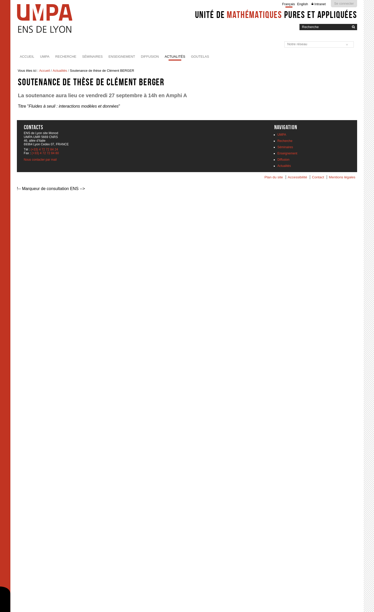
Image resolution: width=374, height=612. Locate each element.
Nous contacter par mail (40, 159)
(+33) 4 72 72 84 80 (45, 153)
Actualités (175, 56)
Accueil (27, 56)
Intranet (320, 4)
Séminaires (92, 56)
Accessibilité (297, 177)
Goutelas (200, 56)
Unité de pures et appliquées (276, 14)
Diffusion (150, 56)
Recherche (65, 56)
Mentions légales (342, 177)
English (302, 4)
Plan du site (273, 177)
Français (288, 4)
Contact (318, 177)
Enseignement (122, 56)
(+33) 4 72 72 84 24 (44, 149)
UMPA (44, 56)
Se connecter (344, 3)
